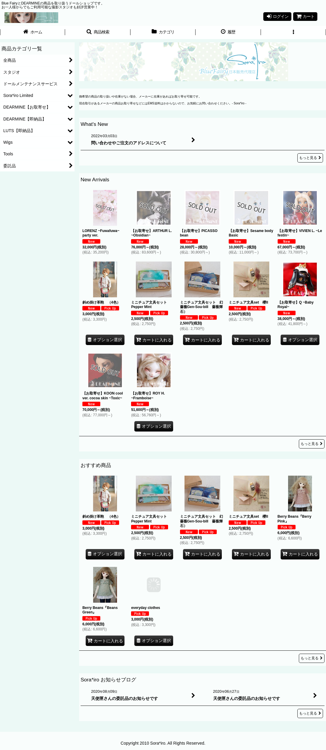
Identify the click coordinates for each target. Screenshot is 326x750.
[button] (97, 32)
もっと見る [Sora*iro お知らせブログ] (310, 713)
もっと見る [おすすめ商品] (312, 658)
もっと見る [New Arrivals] (312, 444)
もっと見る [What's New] (310, 158)
